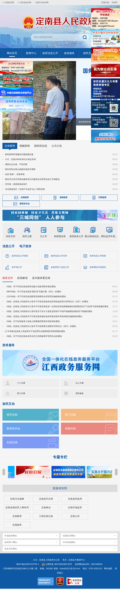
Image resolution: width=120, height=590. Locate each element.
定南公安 (75, 517)
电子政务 (25, 247)
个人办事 (21, 384)
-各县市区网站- (11, 550)
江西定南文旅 (46, 517)
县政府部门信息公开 (60, 268)
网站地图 (108, 570)
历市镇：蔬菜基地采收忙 (16, 185)
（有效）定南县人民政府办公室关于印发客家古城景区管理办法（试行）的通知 (40, 327)
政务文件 (7, 279)
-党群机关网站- (69, 537)
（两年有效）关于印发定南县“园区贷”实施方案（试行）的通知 (33, 293)
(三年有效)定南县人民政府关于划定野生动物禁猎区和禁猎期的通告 (35, 332)
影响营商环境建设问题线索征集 (19, 156)
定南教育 (17, 517)
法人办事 (80, 384)
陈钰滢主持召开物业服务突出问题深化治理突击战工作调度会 (32, 180)
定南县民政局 (75, 500)
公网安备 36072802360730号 (58, 565)
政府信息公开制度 (98, 257)
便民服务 (80, 394)
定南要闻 (10, 147)
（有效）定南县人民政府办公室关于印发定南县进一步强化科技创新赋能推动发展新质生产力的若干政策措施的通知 (56, 308)
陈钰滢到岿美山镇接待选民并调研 (20, 170)
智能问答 (70, 429)
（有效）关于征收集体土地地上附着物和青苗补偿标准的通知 (32, 322)
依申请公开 (17, 268)
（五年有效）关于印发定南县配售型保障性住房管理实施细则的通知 (35, 298)
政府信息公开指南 (20, 257)
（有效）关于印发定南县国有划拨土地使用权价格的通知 (30, 288)
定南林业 (46, 509)
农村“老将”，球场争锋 (15, 175)
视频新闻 (24, 147)
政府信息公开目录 (59, 257)
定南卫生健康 (17, 500)
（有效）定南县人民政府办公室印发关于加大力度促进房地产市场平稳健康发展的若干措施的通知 (48, 312)
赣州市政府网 (42, 2)
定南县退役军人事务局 (17, 509)
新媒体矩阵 (60, 489)
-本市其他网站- (69, 543)
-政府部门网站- (11, 543)
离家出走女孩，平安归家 (16, 165)
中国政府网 (9, 2)
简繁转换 (105, 2)
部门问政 (70, 415)
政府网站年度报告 (98, 268)
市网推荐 (102, 199)
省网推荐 (63, 199)
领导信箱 (12, 415)
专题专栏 (60, 458)
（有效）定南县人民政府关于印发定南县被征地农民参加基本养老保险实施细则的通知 (43, 318)
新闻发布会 (25, 205)
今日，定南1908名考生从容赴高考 (20, 160)
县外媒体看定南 (41, 279)
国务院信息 (40, 147)
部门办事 (21, 394)
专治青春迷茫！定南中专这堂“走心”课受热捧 (25, 190)
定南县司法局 (46, 500)
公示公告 (57, 147)
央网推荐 (25, 199)
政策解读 (22, 279)
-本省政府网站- (11, 537)
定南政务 (17, 526)
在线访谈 (12, 443)
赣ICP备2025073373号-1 (28, 565)
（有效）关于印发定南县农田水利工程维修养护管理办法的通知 (33, 337)
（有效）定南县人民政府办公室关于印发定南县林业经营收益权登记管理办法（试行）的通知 (46, 302)
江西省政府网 (25, 2)
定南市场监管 (75, 509)
